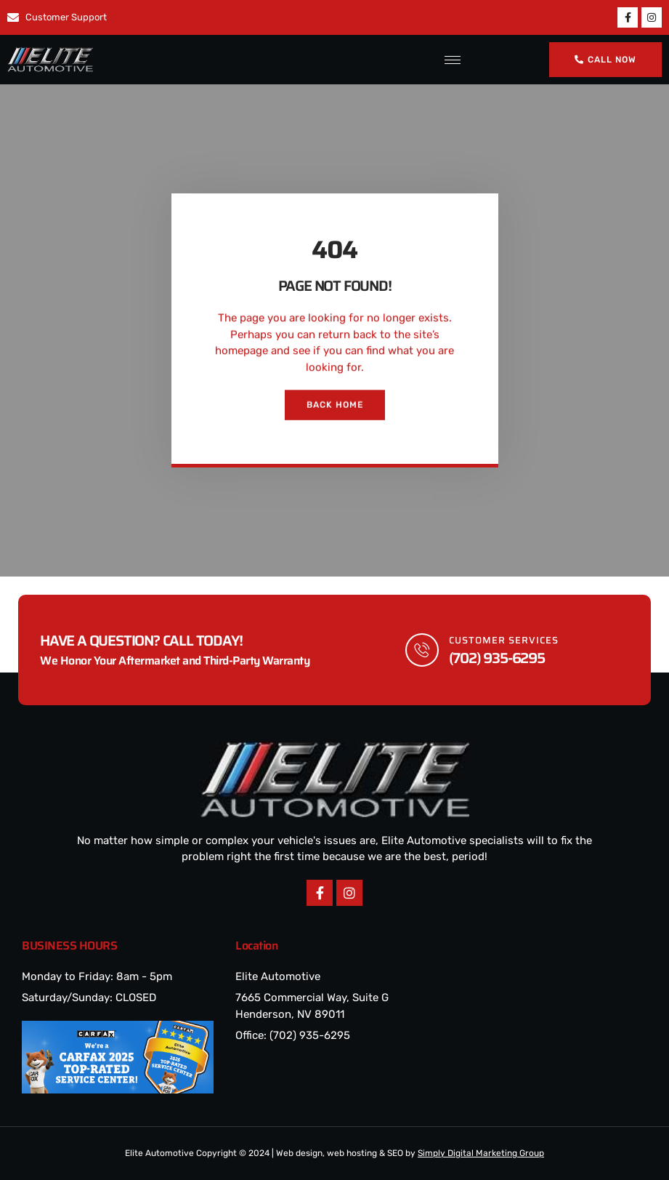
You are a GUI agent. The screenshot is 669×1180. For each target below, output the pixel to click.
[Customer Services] (422, 650)
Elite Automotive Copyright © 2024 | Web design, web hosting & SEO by (334, 1153)
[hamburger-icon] (449, 60)
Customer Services (504, 640)
